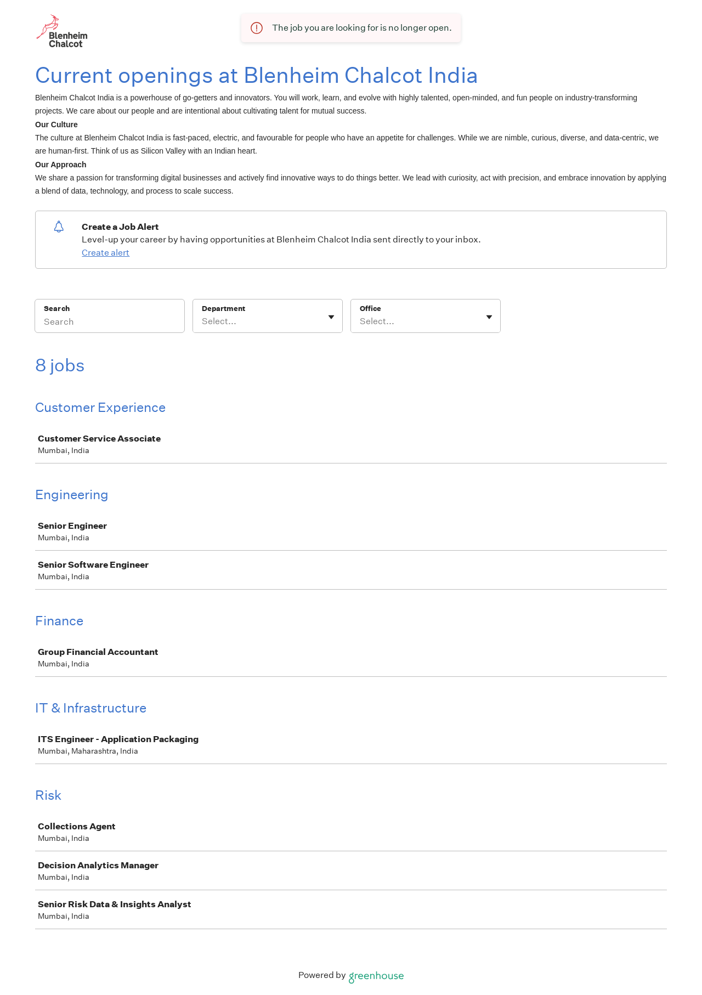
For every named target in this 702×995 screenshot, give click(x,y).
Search (57, 308)
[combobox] (202, 321)
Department (223, 308)
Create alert (105, 252)
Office (370, 308)
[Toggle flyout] (331, 317)
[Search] (109, 323)
